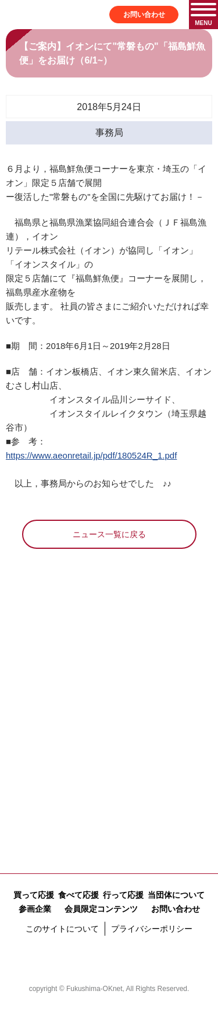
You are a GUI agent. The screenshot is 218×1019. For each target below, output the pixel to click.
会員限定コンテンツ (101, 909)
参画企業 (35, 909)
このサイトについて (62, 928)
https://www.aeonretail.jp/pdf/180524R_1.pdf (91, 455)
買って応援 (33, 895)
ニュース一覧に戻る (109, 534)
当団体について (176, 895)
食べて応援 (78, 895)
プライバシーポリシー (151, 928)
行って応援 (123, 895)
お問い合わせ (144, 14)
